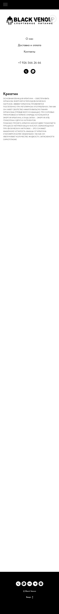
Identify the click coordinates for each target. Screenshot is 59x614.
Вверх (29, 597)
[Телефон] (26, 71)
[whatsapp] (33, 71)
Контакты (29, 51)
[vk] (29, 583)
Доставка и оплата (29, 45)
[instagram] (41, 583)
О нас (29, 38)
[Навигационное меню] (5, 4)
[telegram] (35, 583)
